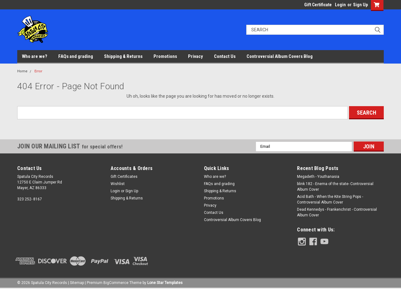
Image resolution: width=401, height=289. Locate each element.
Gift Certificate (318, 4)
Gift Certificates (124, 176)
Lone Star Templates (165, 283)
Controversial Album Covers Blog (280, 56)
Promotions (165, 56)
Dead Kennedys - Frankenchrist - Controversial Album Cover (337, 212)
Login (340, 4)
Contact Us (225, 56)
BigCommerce (115, 283)
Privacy (195, 56)
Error (38, 71)
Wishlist (118, 184)
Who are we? (34, 56)
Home (22, 71)
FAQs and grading (75, 56)
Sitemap (77, 283)
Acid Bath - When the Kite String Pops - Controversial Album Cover (330, 199)
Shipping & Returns (123, 56)
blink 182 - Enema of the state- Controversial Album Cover (335, 187)
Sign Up (360, 4)
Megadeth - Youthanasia (318, 176)
